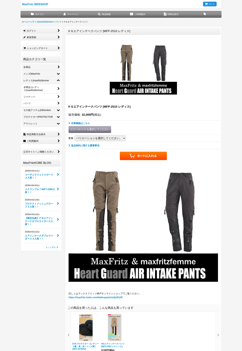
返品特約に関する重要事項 (84, 145)
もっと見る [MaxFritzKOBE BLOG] (52, 247)
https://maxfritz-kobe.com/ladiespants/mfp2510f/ (96, 297)
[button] (104, 14)
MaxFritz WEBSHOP (35, 4)
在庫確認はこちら (79, 123)
